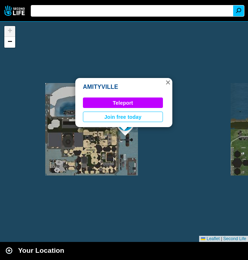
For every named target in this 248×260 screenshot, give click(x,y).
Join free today (123, 117)
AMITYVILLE (100, 87)
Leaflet (210, 238)
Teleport (123, 103)
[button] (168, 82)
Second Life (15, 10)
